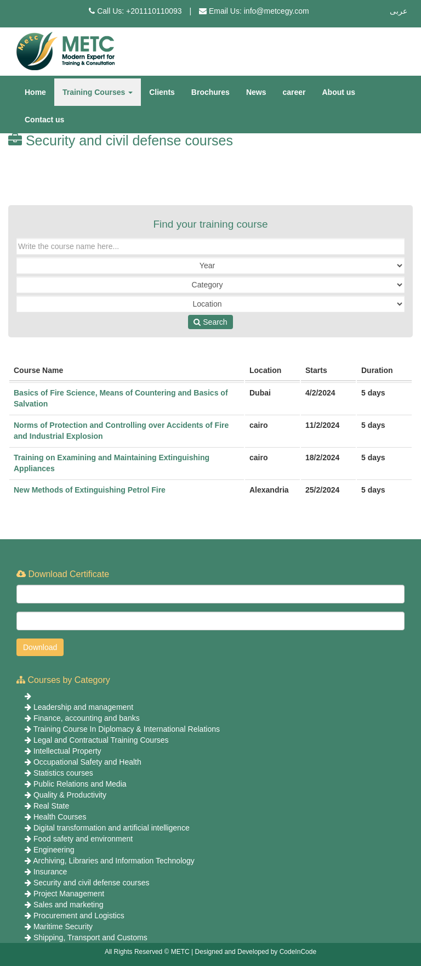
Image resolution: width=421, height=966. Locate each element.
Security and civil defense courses (91, 882)
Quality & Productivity (69, 794)
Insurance (50, 871)
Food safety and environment (83, 838)
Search (210, 322)
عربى (398, 11)
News (256, 92)
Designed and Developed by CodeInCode (256, 952)
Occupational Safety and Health (87, 762)
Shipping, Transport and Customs (90, 937)
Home (35, 92)
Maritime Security (63, 926)
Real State (51, 805)
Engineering (54, 849)
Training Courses (97, 92)
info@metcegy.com (276, 11)
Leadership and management (83, 707)
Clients (162, 92)
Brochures (210, 92)
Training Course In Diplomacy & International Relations (126, 729)
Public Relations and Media (80, 783)
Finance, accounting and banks (86, 718)
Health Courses (60, 816)
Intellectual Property (67, 751)
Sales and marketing (68, 904)
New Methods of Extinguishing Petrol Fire (90, 489)
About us (339, 92)
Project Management (68, 893)
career (293, 92)
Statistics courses (63, 773)
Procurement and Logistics (78, 915)
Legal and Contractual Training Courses (101, 740)
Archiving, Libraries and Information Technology (114, 860)
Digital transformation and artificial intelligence (111, 827)
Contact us (44, 119)
